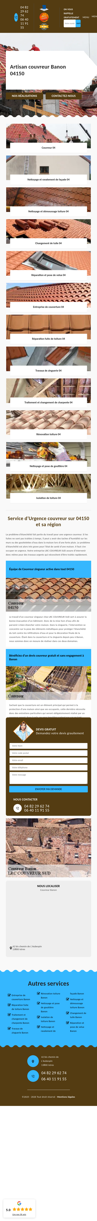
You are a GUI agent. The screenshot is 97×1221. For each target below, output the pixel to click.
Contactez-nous (64, 96)
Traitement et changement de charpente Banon (20, 1018)
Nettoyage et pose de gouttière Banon (50, 1007)
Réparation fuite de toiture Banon (20, 1007)
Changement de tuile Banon (78, 1015)
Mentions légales (66, 1096)
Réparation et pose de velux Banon (77, 1027)
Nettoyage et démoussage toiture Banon (77, 1003)
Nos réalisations (24, 96)
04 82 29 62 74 (24, 11)
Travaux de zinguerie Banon (20, 1030)
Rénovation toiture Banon (50, 995)
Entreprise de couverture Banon (21, 997)
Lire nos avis (19, 1214)
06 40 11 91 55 (24, 23)
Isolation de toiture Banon (48, 1019)
